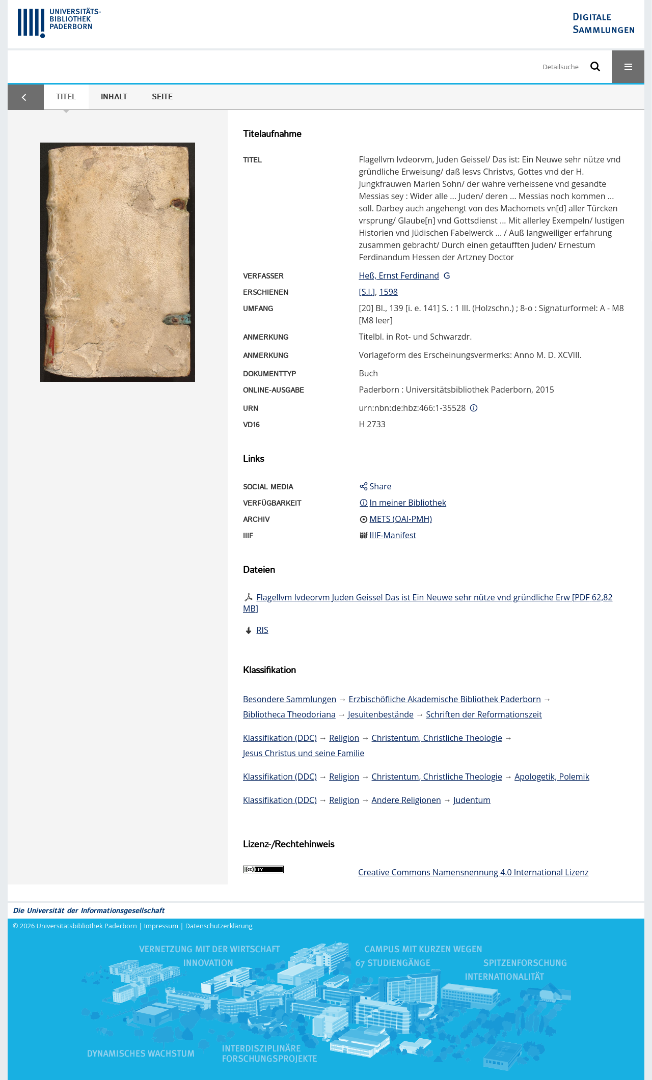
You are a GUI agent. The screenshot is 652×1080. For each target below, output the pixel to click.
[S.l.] (367, 291)
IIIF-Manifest (393, 535)
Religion (344, 737)
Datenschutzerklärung (219, 925)
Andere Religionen (406, 800)
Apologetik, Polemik (551, 776)
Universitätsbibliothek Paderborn (87, 925)
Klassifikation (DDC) (280, 737)
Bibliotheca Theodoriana (289, 714)
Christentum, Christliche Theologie (437, 737)
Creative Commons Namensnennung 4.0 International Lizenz (473, 872)
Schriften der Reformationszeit (483, 714)
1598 (388, 291)
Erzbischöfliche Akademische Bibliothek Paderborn (445, 699)
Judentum (472, 800)
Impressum (161, 925)
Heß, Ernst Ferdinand (399, 275)
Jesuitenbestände (381, 714)
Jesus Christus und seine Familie (303, 753)
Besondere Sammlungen (289, 699)
